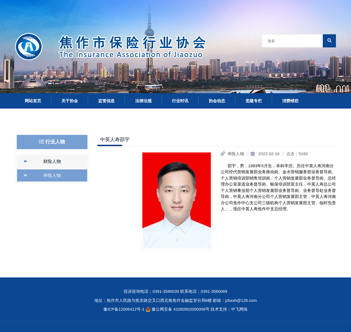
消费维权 (290, 100)
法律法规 (143, 100)
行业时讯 (180, 100)
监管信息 (106, 100)
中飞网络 (239, 309)
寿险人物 (52, 175)
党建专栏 (253, 100)
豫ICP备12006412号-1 (124, 309)
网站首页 (33, 100)
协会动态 (217, 100)
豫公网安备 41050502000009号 (181, 309)
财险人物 (52, 161)
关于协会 (69, 100)
